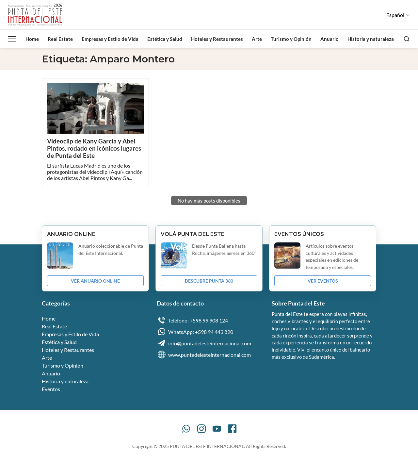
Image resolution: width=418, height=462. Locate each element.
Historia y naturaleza (370, 39)
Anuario (329, 39)
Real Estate (60, 39)
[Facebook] (232, 428)
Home (32, 39)
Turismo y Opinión (291, 39)
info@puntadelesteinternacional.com (204, 343)
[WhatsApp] (186, 428)
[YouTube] (217, 428)
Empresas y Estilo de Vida (110, 39)
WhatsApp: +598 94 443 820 (195, 332)
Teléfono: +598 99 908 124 (192, 320)
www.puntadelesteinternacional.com (204, 354)
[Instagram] (201, 428)
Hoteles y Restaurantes (217, 39)
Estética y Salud (164, 39)
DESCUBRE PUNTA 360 (209, 281)
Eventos (51, 389)
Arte (257, 39)
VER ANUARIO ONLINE (95, 281)
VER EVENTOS (323, 281)
